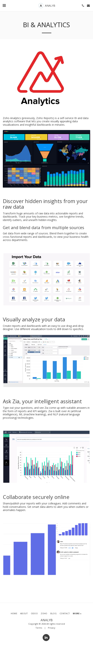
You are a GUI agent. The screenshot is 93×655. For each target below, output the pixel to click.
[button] (4, 5)
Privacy (51, 627)
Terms (38, 627)
